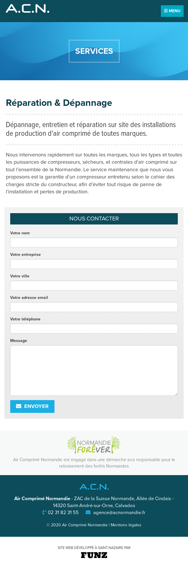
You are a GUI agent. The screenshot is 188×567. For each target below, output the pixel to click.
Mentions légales (126, 525)
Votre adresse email (29, 297)
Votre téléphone (25, 319)
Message (18, 340)
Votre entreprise (25, 254)
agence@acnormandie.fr (119, 513)
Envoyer (32, 406)
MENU (172, 10)
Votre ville (19, 276)
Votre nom (20, 233)
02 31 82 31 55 (63, 513)
